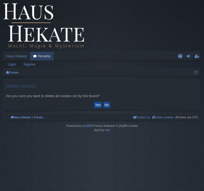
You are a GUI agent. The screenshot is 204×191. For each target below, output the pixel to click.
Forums (44, 56)
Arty (107, 130)
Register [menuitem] (198, 57)
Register (30, 64)
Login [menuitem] (189, 57)
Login (12, 64)
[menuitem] (162, 117)
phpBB (86, 125)
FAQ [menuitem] (182, 57)
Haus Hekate (16, 56)
